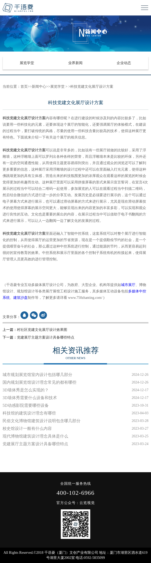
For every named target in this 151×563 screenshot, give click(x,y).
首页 (24, 86)
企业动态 (124, 63)
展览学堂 (27, 63)
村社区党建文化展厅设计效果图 (42, 330)
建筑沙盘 (20, 298)
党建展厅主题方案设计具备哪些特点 (45, 337)
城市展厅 (128, 285)
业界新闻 (75, 63)
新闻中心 (39, 86)
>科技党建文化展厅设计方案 (90, 86)
